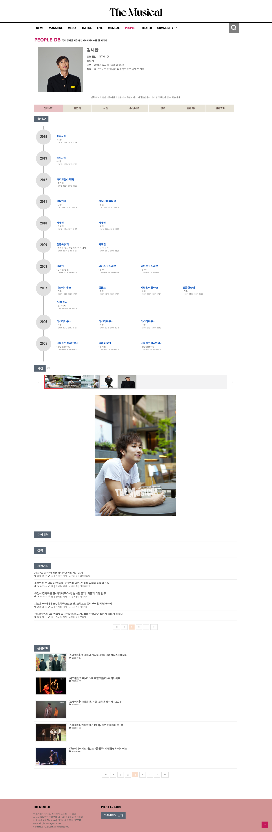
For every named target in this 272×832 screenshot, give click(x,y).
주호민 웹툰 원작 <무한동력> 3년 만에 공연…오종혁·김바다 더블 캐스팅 (71, 583)
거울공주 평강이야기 (67, 342)
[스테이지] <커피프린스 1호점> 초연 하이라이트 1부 (96, 725)
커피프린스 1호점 (65, 179)
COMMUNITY (167, 28)
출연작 (77, 108)
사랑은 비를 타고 (107, 201)
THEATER (146, 28)
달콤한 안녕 (189, 287)
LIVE (100, 28)
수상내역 (134, 108)
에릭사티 (61, 136)
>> (154, 627)
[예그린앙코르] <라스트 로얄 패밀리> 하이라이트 (94, 678)
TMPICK (87, 28)
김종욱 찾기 (63, 244)
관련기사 (191, 108)
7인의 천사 (62, 302)
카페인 (60, 222)
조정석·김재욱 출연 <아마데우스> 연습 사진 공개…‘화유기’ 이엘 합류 (70, 593)
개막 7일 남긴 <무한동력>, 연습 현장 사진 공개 (58, 572)
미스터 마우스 (64, 287)
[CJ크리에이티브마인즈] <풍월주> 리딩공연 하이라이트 (98, 748)
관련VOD (219, 108)
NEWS (39, 28)
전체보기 (48, 108)
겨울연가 (61, 201)
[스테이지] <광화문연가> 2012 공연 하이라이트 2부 (95, 701)
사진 (105, 108)
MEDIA (72, 28)
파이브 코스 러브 (107, 265)
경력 (162, 108)
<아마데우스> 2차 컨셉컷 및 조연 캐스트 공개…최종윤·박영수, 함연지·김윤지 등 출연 (78, 613)
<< (117, 627)
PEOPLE (130, 28)
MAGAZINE (56, 28)
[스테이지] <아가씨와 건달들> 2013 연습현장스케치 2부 (98, 655)
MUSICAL (114, 28)
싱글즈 (102, 287)
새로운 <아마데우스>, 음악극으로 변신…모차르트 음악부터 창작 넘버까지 (73, 603)
